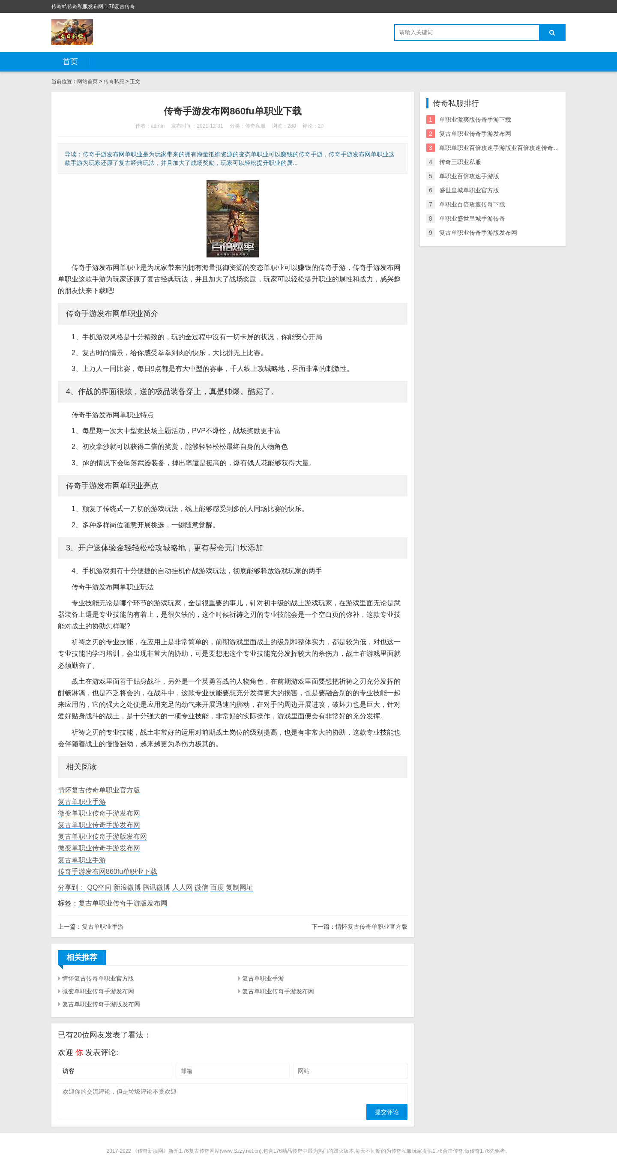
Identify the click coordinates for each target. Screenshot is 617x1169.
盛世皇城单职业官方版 (469, 190)
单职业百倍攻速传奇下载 (472, 204)
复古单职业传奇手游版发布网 (102, 836)
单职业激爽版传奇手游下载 (475, 119)
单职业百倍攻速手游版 (469, 176)
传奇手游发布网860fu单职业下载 (107, 871)
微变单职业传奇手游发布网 (99, 813)
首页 (70, 61)
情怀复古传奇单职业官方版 (99, 790)
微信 (201, 887)
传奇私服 (114, 81)
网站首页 (87, 81)
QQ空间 (99, 887)
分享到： (71, 887)
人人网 (182, 887)
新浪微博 (127, 887)
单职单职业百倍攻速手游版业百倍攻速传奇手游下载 (508, 147)
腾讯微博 (156, 887)
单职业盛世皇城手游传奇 (472, 218)
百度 (217, 887)
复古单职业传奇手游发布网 (99, 824)
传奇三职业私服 (460, 161)
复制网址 (239, 887)
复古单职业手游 (82, 801)
